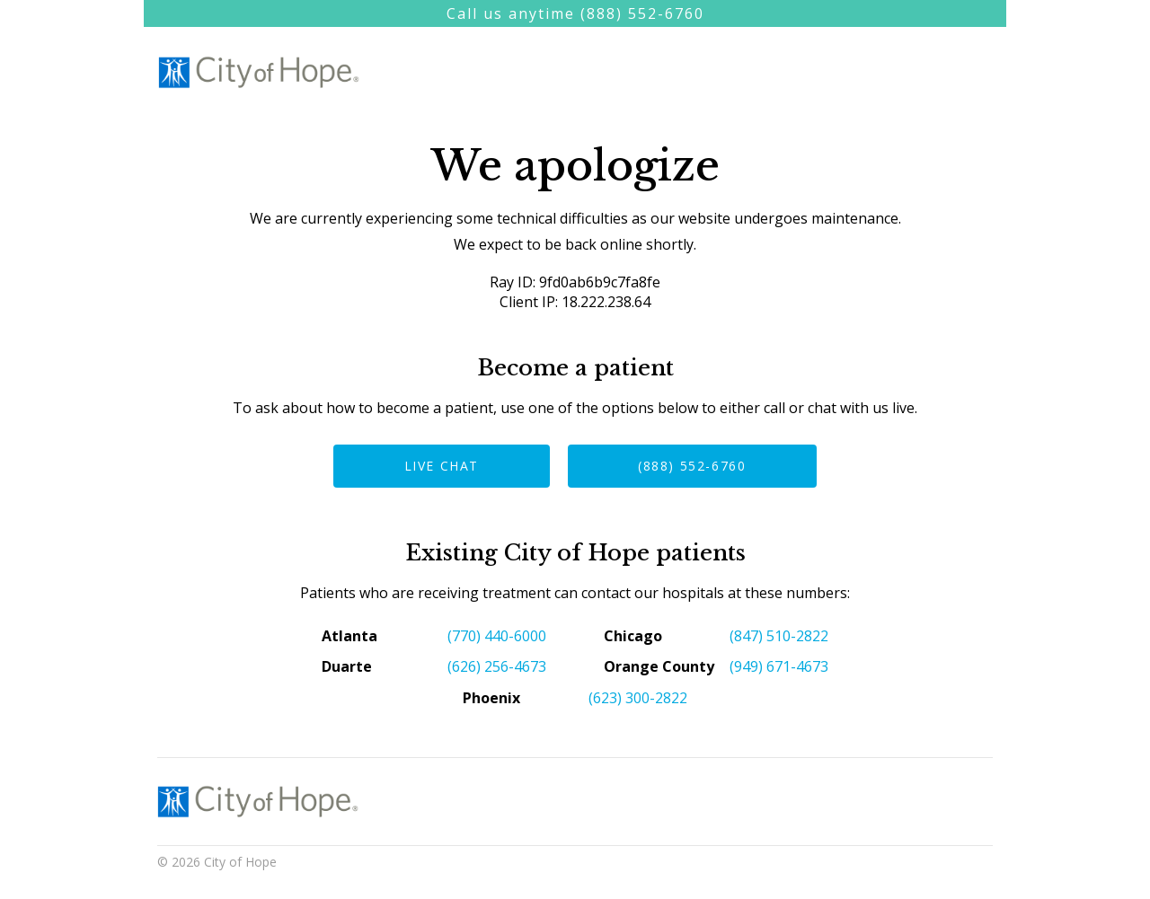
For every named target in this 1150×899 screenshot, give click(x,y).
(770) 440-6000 (496, 636)
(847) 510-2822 (779, 636)
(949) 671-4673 (779, 666)
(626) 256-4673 (496, 666)
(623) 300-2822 (637, 698)
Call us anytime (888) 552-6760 (575, 13)
